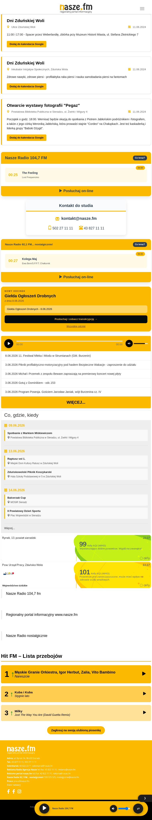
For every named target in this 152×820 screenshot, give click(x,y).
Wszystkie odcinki (76, 326)
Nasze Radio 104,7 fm (23, 594)
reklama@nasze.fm (67, 769)
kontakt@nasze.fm (79, 218)
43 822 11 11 (51, 769)
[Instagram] (19, 791)
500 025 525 (50, 777)
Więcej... (76, 402)
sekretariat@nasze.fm (42, 765)
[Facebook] (8, 791)
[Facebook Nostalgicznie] (13, 791)
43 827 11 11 (94, 228)
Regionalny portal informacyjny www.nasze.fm (42, 615)
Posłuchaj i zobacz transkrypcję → (76, 319)
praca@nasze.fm (21, 781)
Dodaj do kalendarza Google (27, 44)
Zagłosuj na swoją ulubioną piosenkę (76, 730)
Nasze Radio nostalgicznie (26, 636)
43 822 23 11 (25, 765)
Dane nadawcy (14, 784)
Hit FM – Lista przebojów (31, 656)
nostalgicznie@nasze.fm (68, 777)
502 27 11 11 (63, 228)
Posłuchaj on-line (76, 191)
